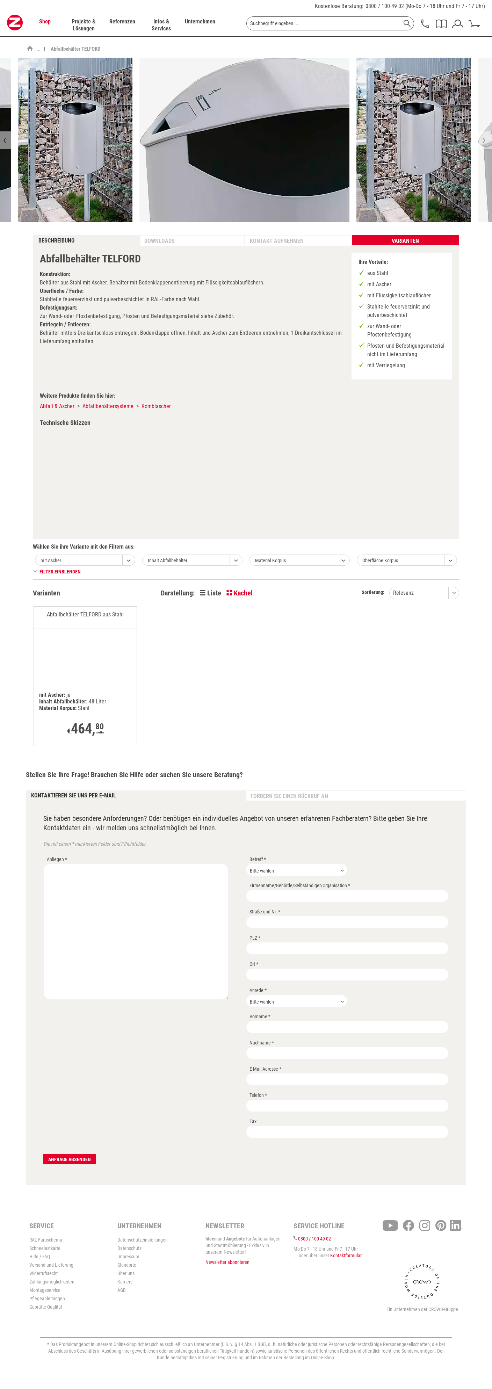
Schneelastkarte (44, 1248)
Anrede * (258, 990)
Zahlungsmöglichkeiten (51, 1282)
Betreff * (257, 859)
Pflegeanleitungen (47, 1298)
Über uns (126, 1273)
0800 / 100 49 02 (385, 6)
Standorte (126, 1265)
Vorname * (259, 1016)
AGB (121, 1290)
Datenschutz (129, 1248)
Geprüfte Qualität (45, 1307)
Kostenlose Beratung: (339, 6)
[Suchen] (407, 23)
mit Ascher (51, 560)
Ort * (253, 964)
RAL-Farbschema (45, 1240)
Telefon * (258, 1095)
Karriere (125, 1282)
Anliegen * (57, 859)
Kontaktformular (346, 1255)
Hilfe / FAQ (39, 1256)
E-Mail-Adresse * (265, 1069)
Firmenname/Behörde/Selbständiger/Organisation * (299, 885)
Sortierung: (373, 592)
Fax (252, 1121)
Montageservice (44, 1290)
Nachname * (261, 1043)
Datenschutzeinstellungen (142, 1240)
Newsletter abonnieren (227, 1262)
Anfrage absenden (69, 1159)
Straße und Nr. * (264, 911)
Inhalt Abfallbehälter (167, 560)
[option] (75, 140)
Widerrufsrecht (43, 1273)
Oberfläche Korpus (380, 560)
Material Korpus (270, 560)
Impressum (128, 1256)
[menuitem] (45, 25)
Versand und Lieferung (51, 1265)
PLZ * (254, 938)
